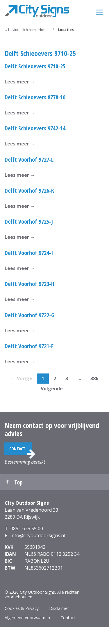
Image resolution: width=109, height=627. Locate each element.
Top (14, 482)
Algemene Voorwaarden (27, 617)
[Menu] (99, 12)
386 (94, 378)
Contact (17, 448)
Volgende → (55, 388)
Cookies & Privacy (22, 608)
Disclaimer (59, 608)
